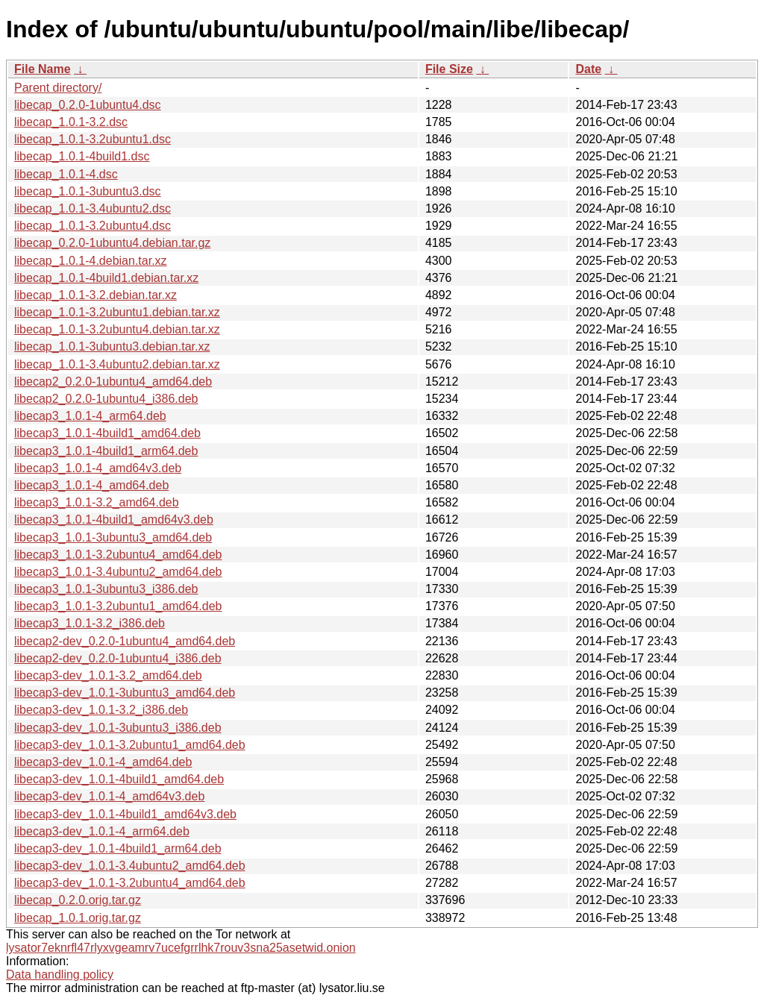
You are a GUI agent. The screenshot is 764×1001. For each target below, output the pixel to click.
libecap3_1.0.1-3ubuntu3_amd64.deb (113, 537)
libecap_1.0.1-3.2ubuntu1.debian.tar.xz (117, 312)
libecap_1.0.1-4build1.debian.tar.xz (106, 278)
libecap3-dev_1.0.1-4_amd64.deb (103, 762)
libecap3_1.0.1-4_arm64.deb (90, 416)
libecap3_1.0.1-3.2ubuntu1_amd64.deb (118, 606)
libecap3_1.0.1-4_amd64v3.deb (97, 468)
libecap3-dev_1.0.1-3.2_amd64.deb (108, 675)
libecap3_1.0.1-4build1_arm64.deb (106, 451)
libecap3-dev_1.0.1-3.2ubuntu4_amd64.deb (129, 882)
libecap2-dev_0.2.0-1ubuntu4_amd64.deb (124, 641)
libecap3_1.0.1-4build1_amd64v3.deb (113, 519)
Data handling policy (59, 974)
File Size (449, 69)
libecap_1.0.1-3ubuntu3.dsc (87, 191)
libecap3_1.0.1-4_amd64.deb (91, 485)
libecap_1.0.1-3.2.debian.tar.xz (95, 295)
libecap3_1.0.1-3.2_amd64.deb (96, 502)
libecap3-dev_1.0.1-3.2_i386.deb (101, 709)
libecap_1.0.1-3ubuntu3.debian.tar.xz (112, 346)
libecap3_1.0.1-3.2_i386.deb (89, 623)
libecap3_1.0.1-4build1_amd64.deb (107, 433)
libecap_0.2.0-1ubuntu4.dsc (87, 104)
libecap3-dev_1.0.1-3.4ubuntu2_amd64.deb (129, 865)
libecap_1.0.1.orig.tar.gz (77, 917)
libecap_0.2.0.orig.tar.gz (77, 900)
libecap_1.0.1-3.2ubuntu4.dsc (92, 225)
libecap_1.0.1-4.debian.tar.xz (90, 260)
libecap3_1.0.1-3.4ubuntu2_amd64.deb (118, 571)
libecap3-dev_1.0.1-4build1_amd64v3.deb (125, 814)
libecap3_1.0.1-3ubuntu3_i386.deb (106, 589)
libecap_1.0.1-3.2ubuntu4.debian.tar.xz (117, 329)
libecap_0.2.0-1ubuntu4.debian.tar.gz (112, 242)
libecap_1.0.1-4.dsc (66, 174)
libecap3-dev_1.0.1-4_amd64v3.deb (109, 796)
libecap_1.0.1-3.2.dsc (71, 122)
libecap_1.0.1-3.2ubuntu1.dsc (92, 139)
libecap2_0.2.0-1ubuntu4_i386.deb (106, 398)
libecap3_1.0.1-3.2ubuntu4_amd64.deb (118, 554)
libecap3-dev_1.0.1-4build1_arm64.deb (118, 848)
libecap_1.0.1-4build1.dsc (81, 156)
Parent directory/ (57, 87)
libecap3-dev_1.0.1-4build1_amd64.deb (119, 779)
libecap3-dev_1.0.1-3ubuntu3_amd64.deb (124, 692)
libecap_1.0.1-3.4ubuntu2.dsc (92, 208)
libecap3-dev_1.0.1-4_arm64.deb (102, 831)
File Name (42, 69)
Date (588, 69)
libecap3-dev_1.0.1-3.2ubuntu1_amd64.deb (129, 744)
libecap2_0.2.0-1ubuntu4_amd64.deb (113, 381)
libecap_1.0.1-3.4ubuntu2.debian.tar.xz (117, 364)
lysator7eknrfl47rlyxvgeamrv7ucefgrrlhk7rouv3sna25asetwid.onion (181, 947)
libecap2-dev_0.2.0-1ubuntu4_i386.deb (118, 658)
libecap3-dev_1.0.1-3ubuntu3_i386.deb (118, 727)
